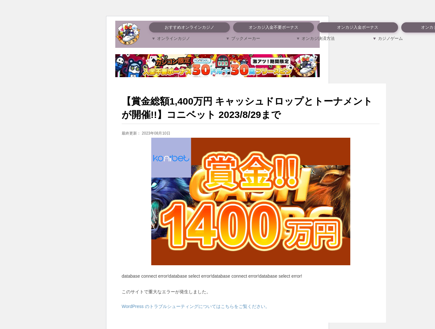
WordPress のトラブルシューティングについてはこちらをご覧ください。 (196, 306)
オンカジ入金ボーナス (357, 27)
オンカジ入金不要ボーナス (273, 27)
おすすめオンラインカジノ (189, 27)
